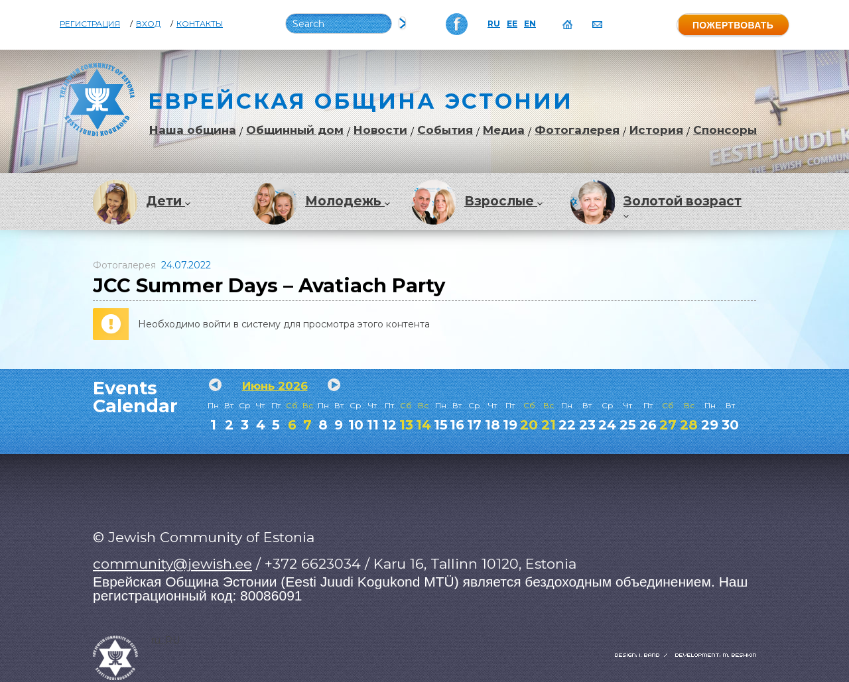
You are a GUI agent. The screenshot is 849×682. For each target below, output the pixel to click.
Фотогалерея (577, 130)
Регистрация (90, 24)
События (445, 130)
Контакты (199, 24)
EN (530, 24)
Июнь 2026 (275, 385)
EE (512, 24)
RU (494, 24)
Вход (148, 24)
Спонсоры (725, 130)
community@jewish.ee (172, 563)
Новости (380, 130)
